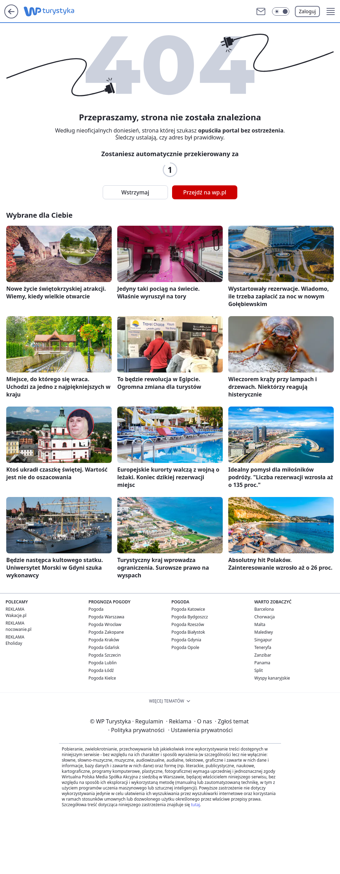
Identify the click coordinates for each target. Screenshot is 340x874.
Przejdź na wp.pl (204, 192)
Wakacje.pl (16, 615)
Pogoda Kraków (103, 640)
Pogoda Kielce (102, 678)
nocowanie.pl (19, 629)
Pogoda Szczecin (104, 655)
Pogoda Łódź (101, 670)
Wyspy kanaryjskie (272, 678)
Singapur (263, 640)
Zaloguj (307, 11)
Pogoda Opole (185, 647)
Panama (262, 663)
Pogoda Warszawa (106, 617)
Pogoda (95, 609)
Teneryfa (262, 647)
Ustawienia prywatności (200, 730)
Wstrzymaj (135, 192)
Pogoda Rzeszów (187, 624)
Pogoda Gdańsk (103, 647)
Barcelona (264, 609)
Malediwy (263, 632)
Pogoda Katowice (188, 609)
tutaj (195, 805)
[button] (280, 11)
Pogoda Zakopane (106, 632)
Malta (259, 624)
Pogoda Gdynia (186, 640)
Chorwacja (264, 617)
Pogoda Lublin (102, 663)
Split (258, 670)
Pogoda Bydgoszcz (189, 617)
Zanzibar (262, 655)
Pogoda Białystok (188, 632)
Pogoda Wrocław (104, 624)
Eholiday (14, 643)
